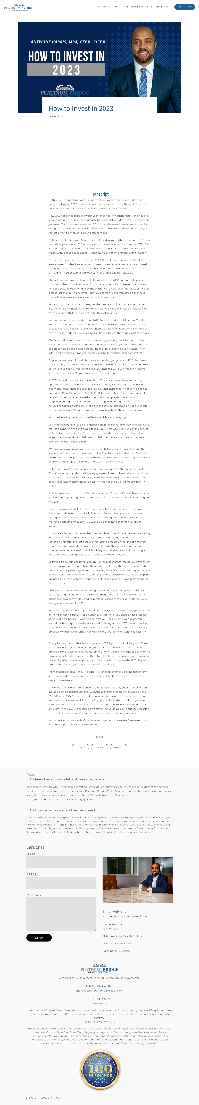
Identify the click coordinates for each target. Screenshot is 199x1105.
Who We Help (104, 7)
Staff (169, 7)
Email (32, 874)
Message (35, 895)
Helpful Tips (137, 7)
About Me (159, 7)
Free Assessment (185, 7)
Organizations (121, 7)
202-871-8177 (110, 928)
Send (39, 938)
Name (32, 854)
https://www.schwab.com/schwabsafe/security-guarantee (60, 799)
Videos (149, 7)
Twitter (99, 747)
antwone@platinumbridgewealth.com (126, 916)
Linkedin (118, 747)
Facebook (80, 747)
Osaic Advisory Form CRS (99, 1021)
